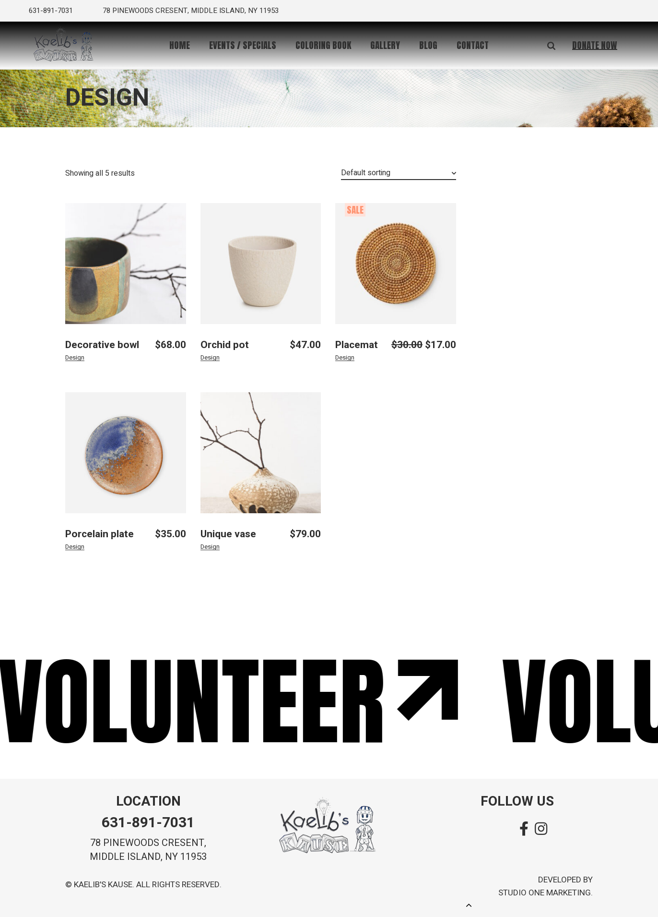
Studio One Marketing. (545, 893)
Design (74, 357)
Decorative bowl (102, 345)
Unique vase (228, 534)
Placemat (356, 345)
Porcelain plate (99, 534)
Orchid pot (224, 345)
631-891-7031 (51, 10)
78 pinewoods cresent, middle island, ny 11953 (191, 10)
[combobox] (398, 174)
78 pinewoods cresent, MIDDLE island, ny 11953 (148, 850)
